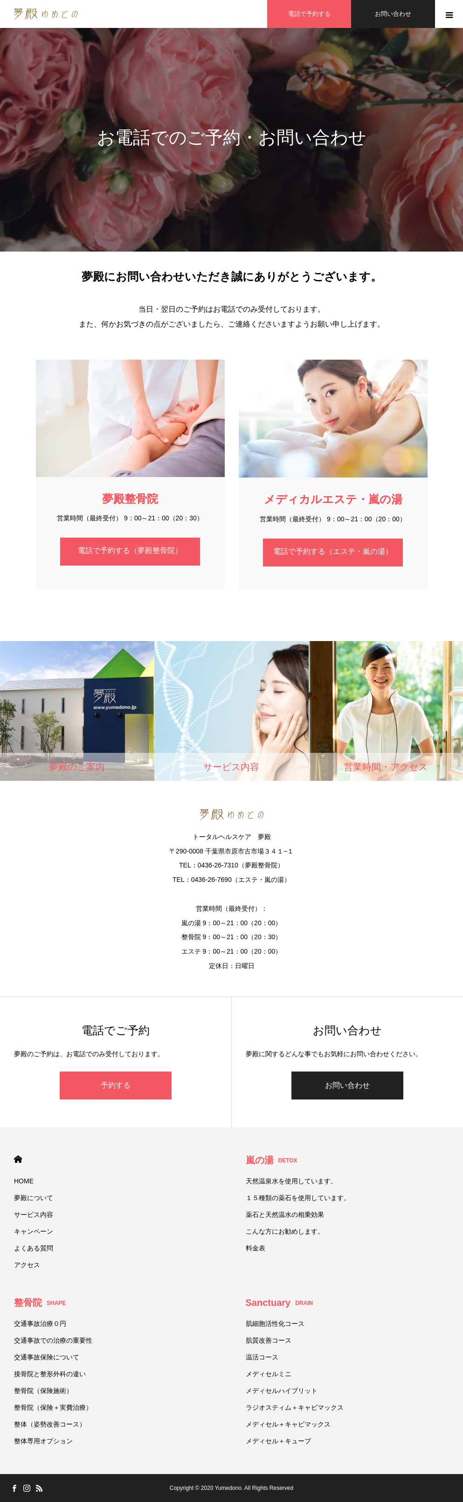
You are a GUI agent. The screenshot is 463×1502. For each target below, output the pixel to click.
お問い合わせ (347, 1085)
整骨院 (40, 1302)
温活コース (262, 1357)
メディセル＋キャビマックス (288, 1424)
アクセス (27, 1265)
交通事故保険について (46, 1357)
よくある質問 (33, 1248)
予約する (116, 1085)
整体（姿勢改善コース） (50, 1424)
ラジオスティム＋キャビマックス (295, 1407)
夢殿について (33, 1198)
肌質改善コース (268, 1340)
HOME (18, 1159)
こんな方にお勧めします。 (285, 1231)
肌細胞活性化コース (275, 1323)
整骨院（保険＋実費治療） (53, 1407)
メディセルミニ (268, 1374)
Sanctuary (279, 1302)
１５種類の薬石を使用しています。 (298, 1198)
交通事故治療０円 (40, 1323)
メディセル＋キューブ (278, 1441)
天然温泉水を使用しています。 (291, 1181)
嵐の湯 (271, 1160)
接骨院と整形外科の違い (50, 1374)
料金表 (255, 1248)
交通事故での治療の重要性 (53, 1340)
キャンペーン (33, 1231)
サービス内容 (33, 1214)
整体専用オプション (43, 1441)
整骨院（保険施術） (43, 1390)
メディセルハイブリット (282, 1390)
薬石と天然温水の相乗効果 (285, 1214)
